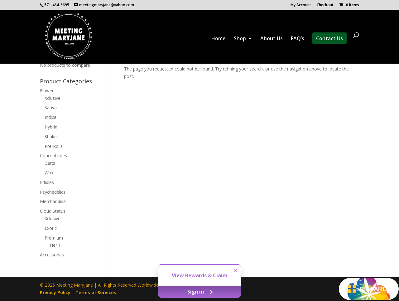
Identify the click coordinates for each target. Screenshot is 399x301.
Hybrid (51, 127)
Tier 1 (55, 245)
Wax (49, 173)
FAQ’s (297, 39)
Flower (47, 91)
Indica (50, 117)
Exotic (51, 228)
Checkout (325, 5)
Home (218, 39)
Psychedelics (52, 192)
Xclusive (52, 98)
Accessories (52, 255)
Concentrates (53, 155)
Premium (54, 238)
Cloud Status (52, 211)
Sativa (51, 107)
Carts (50, 163)
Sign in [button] (199, 292)
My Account (301, 5)
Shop (240, 39)
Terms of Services (95, 292)
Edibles (47, 182)
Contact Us (329, 38)
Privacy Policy (55, 292)
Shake (51, 136)
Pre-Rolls (54, 146)
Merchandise (53, 201)
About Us (271, 39)
